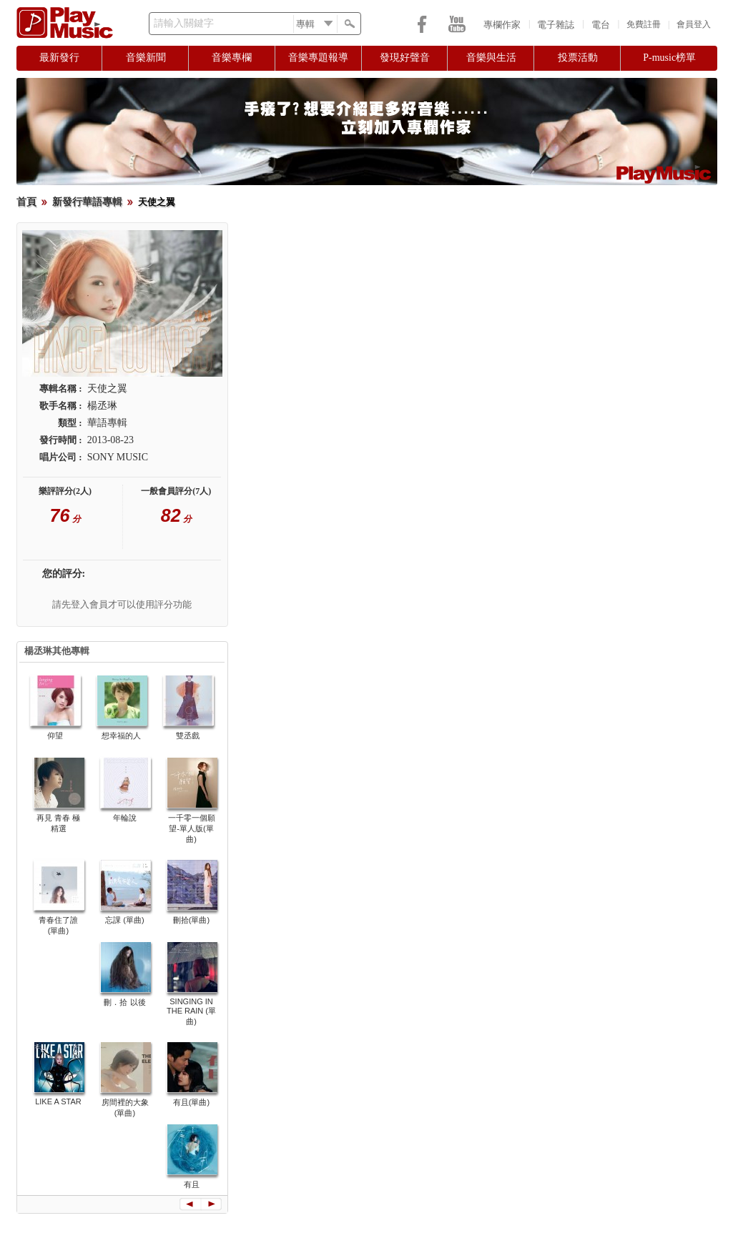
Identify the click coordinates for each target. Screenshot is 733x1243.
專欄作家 (502, 24)
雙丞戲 (188, 735)
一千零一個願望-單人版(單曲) (191, 828)
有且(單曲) (191, 1102)
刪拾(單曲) (191, 920)
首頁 (26, 202)
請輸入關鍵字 (184, 23)
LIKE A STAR (58, 1101)
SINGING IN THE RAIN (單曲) (191, 1011)
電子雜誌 (555, 24)
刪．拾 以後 (124, 1002)
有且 (192, 1184)
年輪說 (125, 817)
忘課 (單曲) (124, 920)
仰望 (55, 735)
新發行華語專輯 (87, 202)
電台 (600, 24)
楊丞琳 (102, 405)
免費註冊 (643, 24)
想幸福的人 (121, 735)
